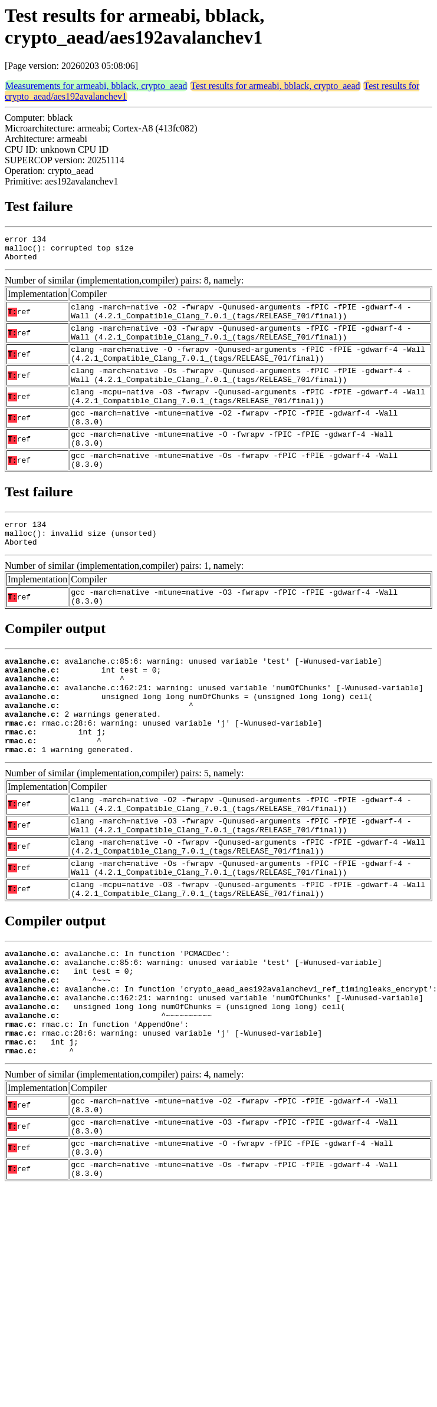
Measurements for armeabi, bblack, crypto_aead (96, 86)
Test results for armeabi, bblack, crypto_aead (275, 86)
